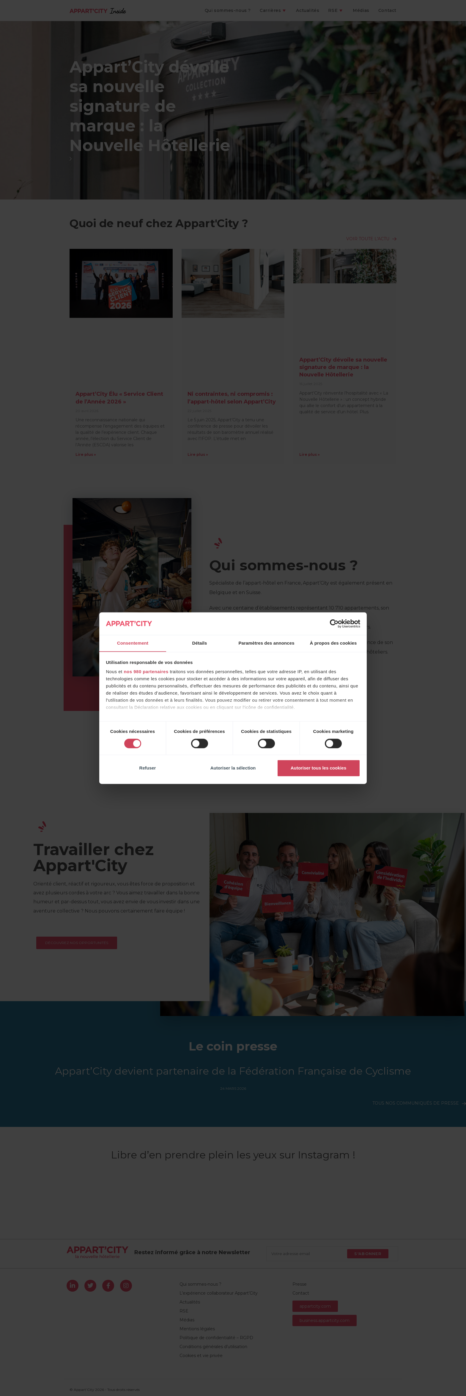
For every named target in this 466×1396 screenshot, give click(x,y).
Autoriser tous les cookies (319, 768)
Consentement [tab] (132, 643)
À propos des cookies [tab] (333, 643)
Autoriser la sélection (233, 768)
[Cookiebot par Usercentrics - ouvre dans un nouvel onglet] (334, 623)
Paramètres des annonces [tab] (266, 643)
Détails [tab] (199, 643)
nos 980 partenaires (146, 671)
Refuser (147, 768)
